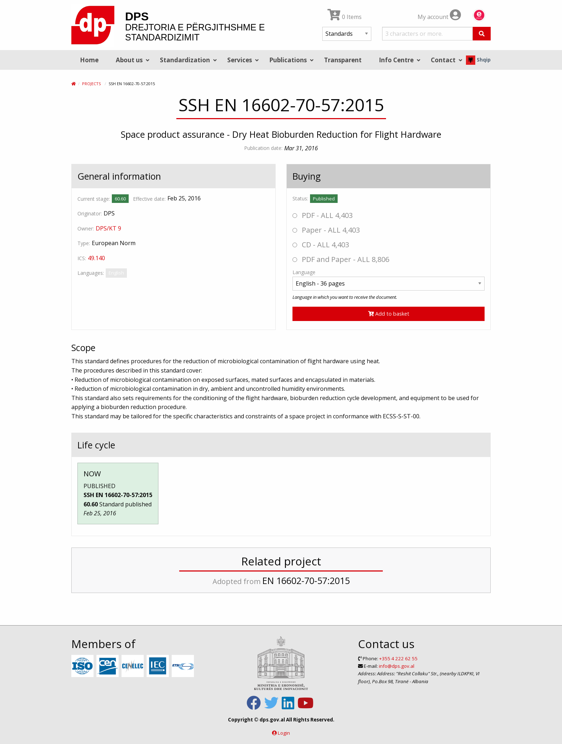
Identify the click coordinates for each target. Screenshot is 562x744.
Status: (300, 198)
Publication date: (263, 148)
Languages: (90, 272)
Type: (83, 243)
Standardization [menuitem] (185, 60)
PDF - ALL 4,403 (322, 215)
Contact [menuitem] (443, 60)
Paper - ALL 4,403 (326, 230)
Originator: (89, 213)
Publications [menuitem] (288, 60)
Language (303, 272)
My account (439, 17)
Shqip (478, 59)
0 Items (345, 17)
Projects (91, 83)
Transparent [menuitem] (343, 60)
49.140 (96, 258)
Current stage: (93, 198)
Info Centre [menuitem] (396, 60)
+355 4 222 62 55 (398, 658)
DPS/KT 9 (108, 228)
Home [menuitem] (89, 60)
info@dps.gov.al (396, 666)
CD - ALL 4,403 (320, 244)
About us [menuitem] (129, 60)
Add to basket (388, 313)
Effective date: (149, 198)
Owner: (85, 228)
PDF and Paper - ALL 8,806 (340, 259)
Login (284, 733)
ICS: (81, 258)
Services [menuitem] (239, 60)
